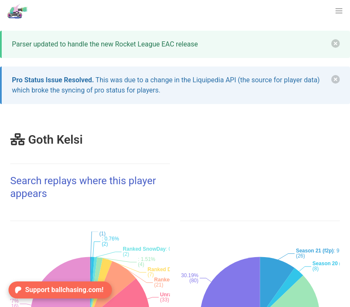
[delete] (335, 43)
